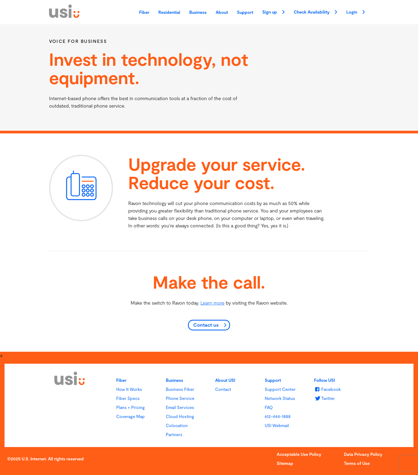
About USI (225, 380)
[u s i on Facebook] (327, 389)
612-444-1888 (278, 416)
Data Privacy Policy (363, 454)
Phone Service (180, 398)
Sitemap (285, 463)
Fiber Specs (128, 398)
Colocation (177, 425)
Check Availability (315, 12)
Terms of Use (357, 463)
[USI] (64, 16)
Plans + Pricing (130, 407)
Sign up (273, 12)
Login (355, 12)
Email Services (180, 407)
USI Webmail (277, 425)
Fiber (144, 12)
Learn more (212, 303)
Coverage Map (130, 416)
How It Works (129, 389)
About (222, 12)
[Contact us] (209, 325)
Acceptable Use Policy (299, 454)
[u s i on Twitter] (324, 398)
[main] (209, 188)
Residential (169, 12)
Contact (223, 389)
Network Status (280, 398)
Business (198, 12)
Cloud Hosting (180, 416)
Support (245, 12)
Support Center (280, 389)
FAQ (269, 407)
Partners (174, 434)
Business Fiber (180, 389)
